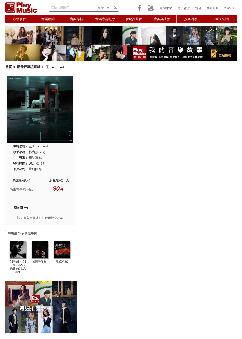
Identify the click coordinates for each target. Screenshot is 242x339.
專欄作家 (166, 8)
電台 (198, 8)
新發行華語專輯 (28, 67)
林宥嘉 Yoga (37, 152)
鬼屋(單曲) (62, 261)
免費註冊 (212, 8)
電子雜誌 (183, 8)
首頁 (8, 67)
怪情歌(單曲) (40, 261)
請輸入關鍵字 (60, 7)
